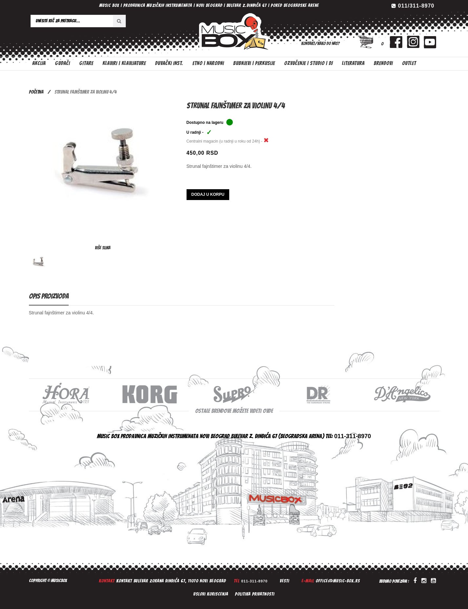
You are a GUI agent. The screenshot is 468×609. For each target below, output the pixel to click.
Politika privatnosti (255, 594)
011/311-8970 (416, 6)
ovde (268, 411)
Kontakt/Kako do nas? (320, 43)
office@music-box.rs (338, 580)
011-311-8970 (254, 581)
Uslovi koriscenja (210, 594)
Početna (36, 92)
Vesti (284, 580)
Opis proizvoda (49, 296)
